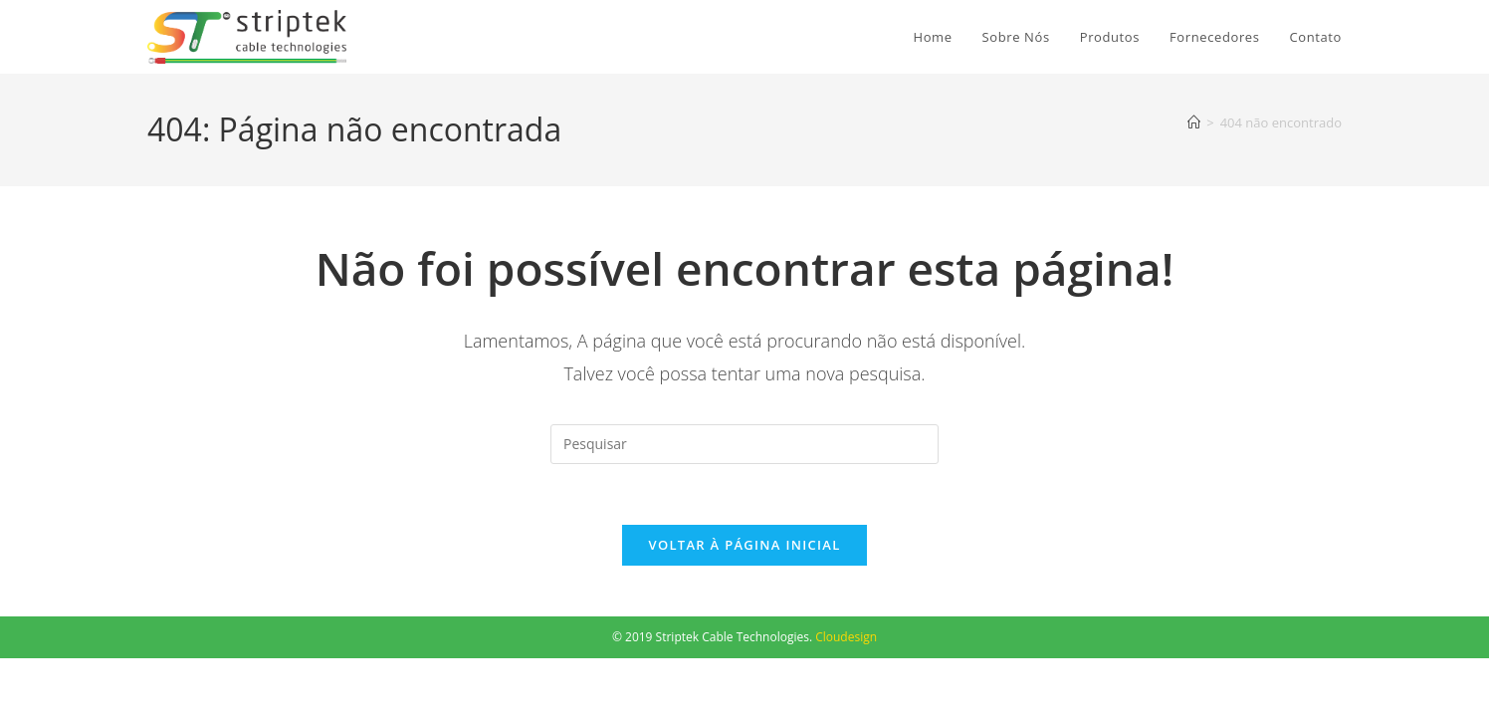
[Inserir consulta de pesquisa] (744, 444)
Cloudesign (846, 636)
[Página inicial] (1193, 122)
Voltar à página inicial (744, 545)
